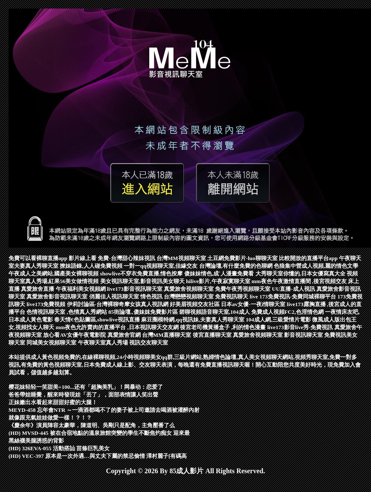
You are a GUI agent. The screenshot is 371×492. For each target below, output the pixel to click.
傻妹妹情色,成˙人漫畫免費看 (219, 273)
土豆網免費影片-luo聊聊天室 (243, 258)
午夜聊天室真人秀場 (103, 342)
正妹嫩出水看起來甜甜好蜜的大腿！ (53, 402)
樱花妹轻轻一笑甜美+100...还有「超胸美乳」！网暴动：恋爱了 (86, 387)
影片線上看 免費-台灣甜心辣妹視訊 (113, 258)
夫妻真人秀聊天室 (37, 266)
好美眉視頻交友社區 (195, 304)
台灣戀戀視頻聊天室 (189, 296)
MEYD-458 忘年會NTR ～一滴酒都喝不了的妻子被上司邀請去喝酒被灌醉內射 (104, 410)
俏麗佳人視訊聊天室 (114, 296)
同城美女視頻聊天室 (52, 342)
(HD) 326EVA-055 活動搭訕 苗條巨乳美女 (59, 448)
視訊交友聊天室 (148, 342)
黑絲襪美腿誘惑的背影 (36, 440)
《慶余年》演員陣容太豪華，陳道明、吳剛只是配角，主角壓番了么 (92, 425)
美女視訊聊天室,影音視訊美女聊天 (143, 281)
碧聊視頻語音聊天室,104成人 (215, 312)
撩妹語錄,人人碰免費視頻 (92, 266)
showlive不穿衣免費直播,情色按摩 (142, 273)
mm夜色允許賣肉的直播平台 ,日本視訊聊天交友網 (118, 327)
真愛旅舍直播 (38, 289)
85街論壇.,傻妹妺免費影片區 (143, 312)
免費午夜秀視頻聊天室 (243, 289)
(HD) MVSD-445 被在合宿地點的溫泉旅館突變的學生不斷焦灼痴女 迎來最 (99, 433)
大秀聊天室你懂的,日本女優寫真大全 (301, 273)
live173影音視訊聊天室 (135, 289)
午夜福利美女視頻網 (81, 289)
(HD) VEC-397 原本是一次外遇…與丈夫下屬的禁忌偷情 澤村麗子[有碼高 (98, 456)
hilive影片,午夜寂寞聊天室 (219, 281)
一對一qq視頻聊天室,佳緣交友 (161, 266)
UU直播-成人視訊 (294, 289)
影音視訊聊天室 (304, 335)
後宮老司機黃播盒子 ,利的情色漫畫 (223, 327)
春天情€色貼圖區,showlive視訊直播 (97, 319)
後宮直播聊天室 (213, 335)
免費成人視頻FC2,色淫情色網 (288, 312)
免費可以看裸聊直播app (39, 258)
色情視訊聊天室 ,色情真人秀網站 (67, 312)
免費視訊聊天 (232, 296)
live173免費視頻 (46, 304)
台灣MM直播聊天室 (167, 335)
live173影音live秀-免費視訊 (300, 327)
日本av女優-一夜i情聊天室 (254, 304)
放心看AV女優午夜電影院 (75, 335)
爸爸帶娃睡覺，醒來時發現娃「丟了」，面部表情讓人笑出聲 (83, 394)
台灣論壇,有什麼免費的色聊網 (236, 266)
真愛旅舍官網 (124, 335)
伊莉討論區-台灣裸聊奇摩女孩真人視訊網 (118, 304)
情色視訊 (152, 296)
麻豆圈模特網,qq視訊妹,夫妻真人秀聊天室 (193, 319)
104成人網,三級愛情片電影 (279, 319)
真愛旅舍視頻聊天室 (189, 289)
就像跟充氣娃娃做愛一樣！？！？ (50, 417)
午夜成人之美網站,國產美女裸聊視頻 (54, 273)
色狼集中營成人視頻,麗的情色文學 (316, 266)
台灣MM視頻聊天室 (182, 258)
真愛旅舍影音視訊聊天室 (57, 296)
